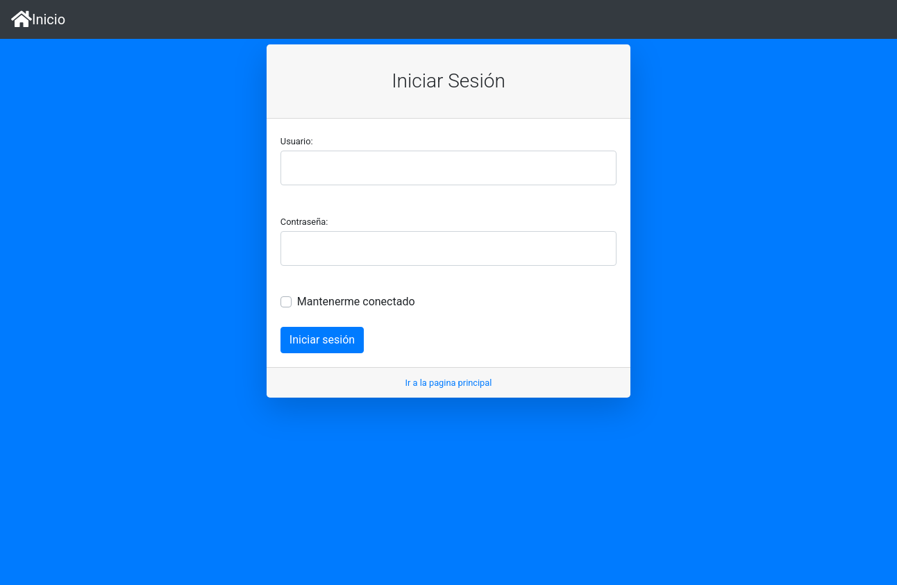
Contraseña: (304, 222)
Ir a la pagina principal (448, 383)
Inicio (38, 19)
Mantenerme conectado (356, 301)
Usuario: (296, 141)
